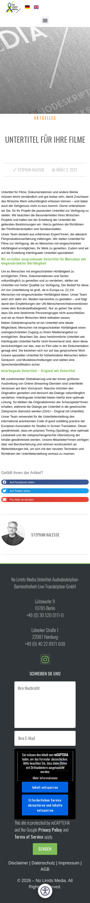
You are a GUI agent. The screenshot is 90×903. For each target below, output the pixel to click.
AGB (45, 869)
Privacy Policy (50, 829)
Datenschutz (43, 863)
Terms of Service (28, 836)
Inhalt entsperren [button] (45, 787)
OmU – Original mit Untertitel (63, 411)
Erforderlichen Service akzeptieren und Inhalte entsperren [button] (45, 805)
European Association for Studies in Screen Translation (38, 426)
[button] (45, 20)
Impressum (69, 863)
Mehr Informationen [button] (45, 778)
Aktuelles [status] (45, 118)
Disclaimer (18, 863)
